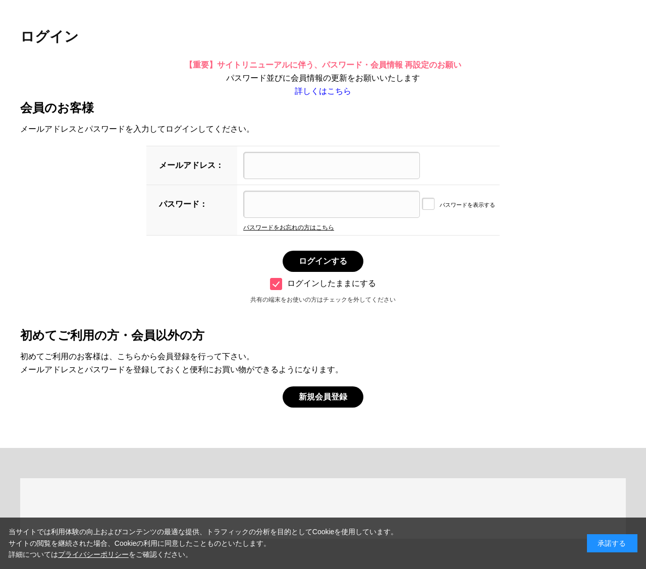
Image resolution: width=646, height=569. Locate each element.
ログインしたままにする (323, 283)
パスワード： (183, 204)
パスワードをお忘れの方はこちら (288, 227)
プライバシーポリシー (93, 554)
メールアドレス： (191, 165)
